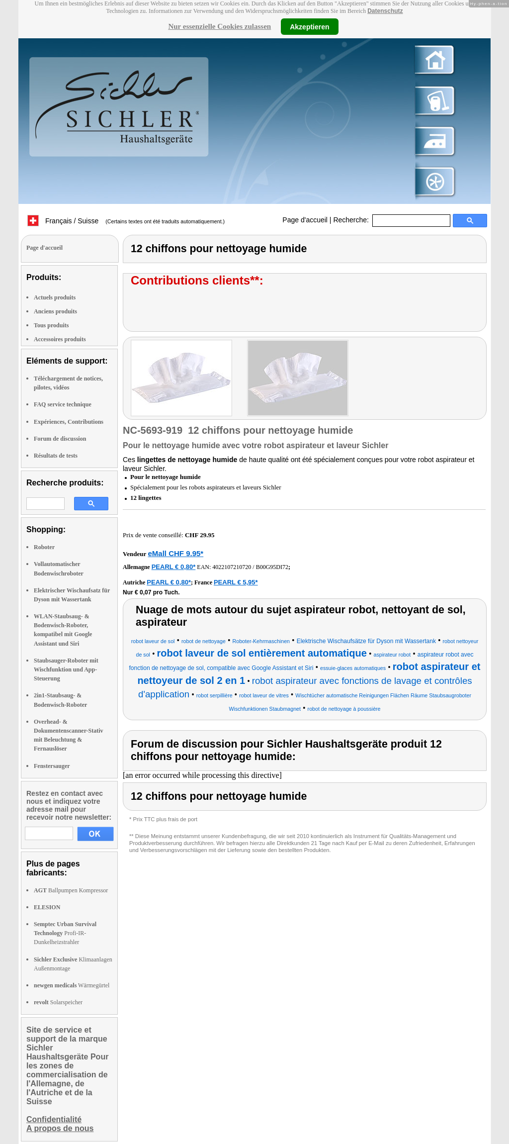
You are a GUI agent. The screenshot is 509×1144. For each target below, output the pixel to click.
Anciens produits (55, 311)
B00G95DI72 (272, 567)
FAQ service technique (62, 404)
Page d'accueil (305, 220)
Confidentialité (54, 1119)
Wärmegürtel (71, 985)
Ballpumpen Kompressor (71, 890)
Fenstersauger (52, 766)
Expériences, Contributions (68, 421)
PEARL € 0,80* (174, 567)
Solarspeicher (58, 1002)
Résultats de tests (56, 455)
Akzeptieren (309, 26)
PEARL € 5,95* (236, 582)
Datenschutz (385, 10)
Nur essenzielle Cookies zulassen (219, 26)
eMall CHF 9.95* (175, 553)
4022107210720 (231, 567)
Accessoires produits (60, 339)
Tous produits (51, 325)
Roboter (44, 547)
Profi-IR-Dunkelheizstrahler (65, 933)
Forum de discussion (60, 438)
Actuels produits (55, 297)
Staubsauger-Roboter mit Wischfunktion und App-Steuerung (66, 669)
